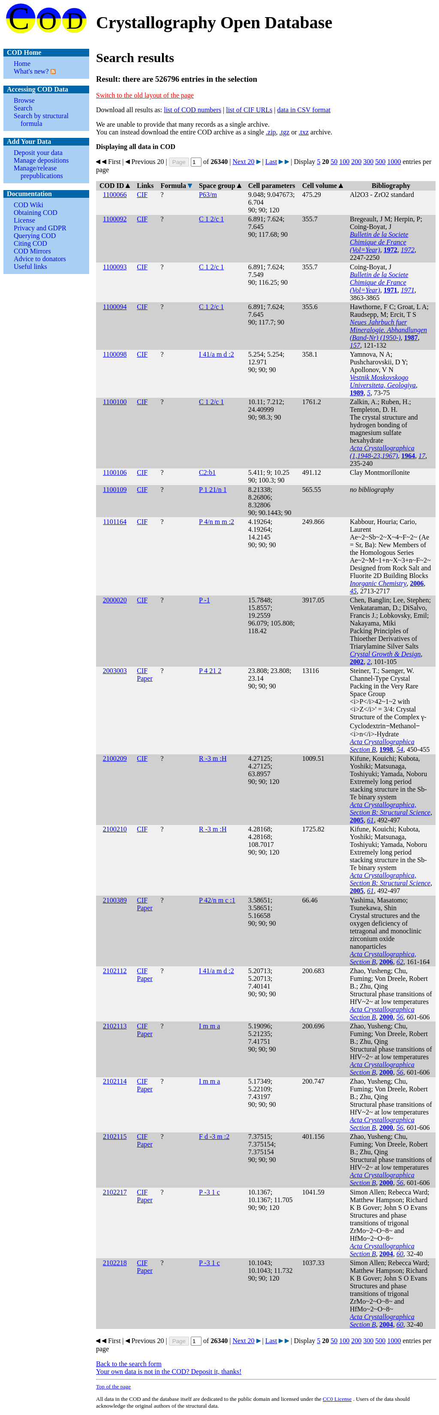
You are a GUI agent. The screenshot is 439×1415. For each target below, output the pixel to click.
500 (380, 161)
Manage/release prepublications (38, 171)
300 (368, 161)
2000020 (115, 600)
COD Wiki (28, 205)
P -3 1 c (209, 1192)
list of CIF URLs (249, 109)
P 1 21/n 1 (213, 489)
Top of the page (113, 1386)
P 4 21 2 (210, 670)
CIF (142, 194)
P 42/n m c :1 (217, 900)
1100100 (114, 401)
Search (23, 108)
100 (344, 161)
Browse (24, 100)
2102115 (114, 1136)
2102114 (114, 1081)
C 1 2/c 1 (211, 219)
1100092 (114, 219)
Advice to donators (40, 258)
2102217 (115, 1192)
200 (356, 161)
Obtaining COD (35, 212)
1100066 (114, 194)
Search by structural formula (41, 119)
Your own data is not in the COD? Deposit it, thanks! (168, 1371)
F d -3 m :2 (214, 1136)
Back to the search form (129, 1363)
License (24, 220)
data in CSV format (304, 109)
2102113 (114, 1026)
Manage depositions (41, 160)
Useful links (30, 266)
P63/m (208, 194)
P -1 (204, 600)
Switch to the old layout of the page (145, 95)
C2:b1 (207, 472)
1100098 (114, 354)
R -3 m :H (212, 758)
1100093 (114, 267)
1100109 (114, 489)
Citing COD (30, 243)
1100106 (114, 472)
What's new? (31, 71)
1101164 (114, 521)
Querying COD (35, 235)
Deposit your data (38, 152)
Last (271, 161)
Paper (144, 678)
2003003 (115, 670)
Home (22, 63)
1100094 (114, 306)
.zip (271, 132)
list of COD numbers (192, 109)
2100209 (115, 758)
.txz (303, 132)
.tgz (285, 132)
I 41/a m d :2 (216, 354)
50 (334, 161)
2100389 (115, 900)
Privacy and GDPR (40, 228)
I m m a (209, 1026)
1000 (394, 161)
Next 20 (243, 161)
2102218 (115, 1262)
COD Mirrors (32, 251)
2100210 (115, 829)
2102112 (114, 970)
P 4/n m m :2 (216, 521)
